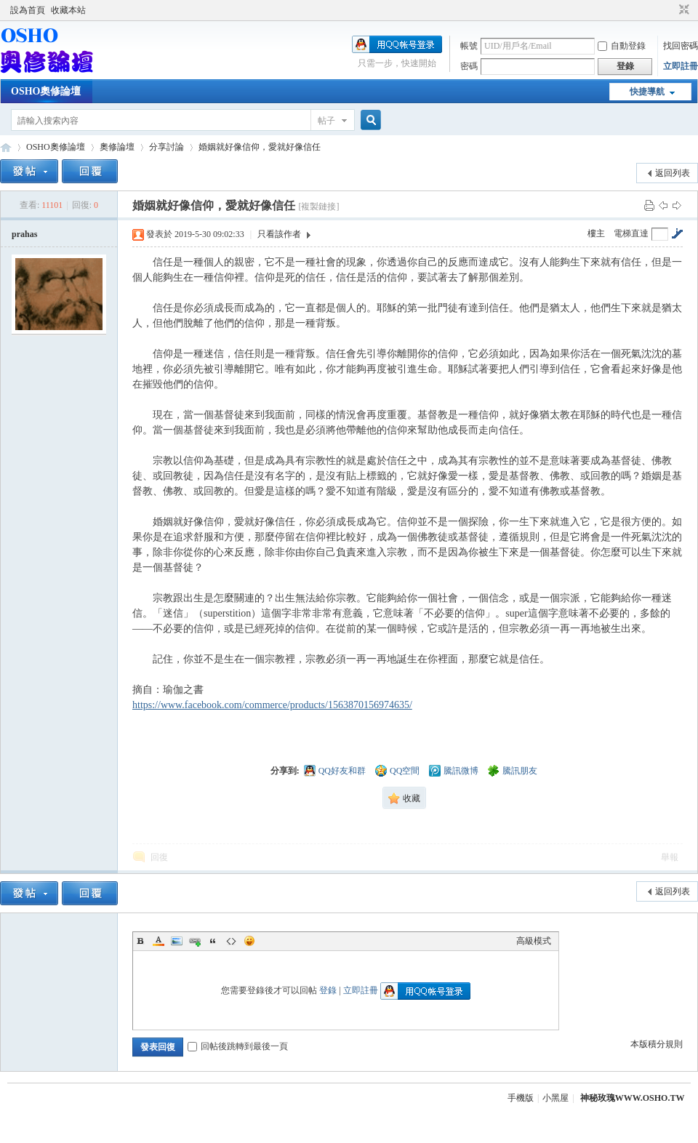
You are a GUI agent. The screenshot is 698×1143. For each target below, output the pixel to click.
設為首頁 (27, 10)
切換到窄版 (682, 10)
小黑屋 (555, 1098)
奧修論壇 (117, 147)
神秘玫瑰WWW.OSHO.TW (632, 1098)
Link (195, 941)
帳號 (469, 46)
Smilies (249, 941)
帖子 (326, 121)
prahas (24, 234)
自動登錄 (622, 46)
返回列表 (672, 173)
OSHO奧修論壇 (46, 91)
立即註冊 (680, 66)
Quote (213, 941)
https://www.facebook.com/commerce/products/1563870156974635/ (272, 704)
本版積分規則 (656, 1044)
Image (176, 941)
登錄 (328, 990)
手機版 (521, 1098)
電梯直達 (631, 233)
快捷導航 (647, 92)
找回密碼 (680, 46)
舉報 (669, 857)
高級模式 (533, 941)
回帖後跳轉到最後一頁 (238, 1046)
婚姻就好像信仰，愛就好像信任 (259, 147)
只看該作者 (279, 234)
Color (158, 941)
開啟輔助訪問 (670, 10)
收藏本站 (68, 10)
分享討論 (166, 147)
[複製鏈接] (318, 206)
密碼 (469, 66)
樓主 (596, 233)
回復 (159, 857)
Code (231, 941)
